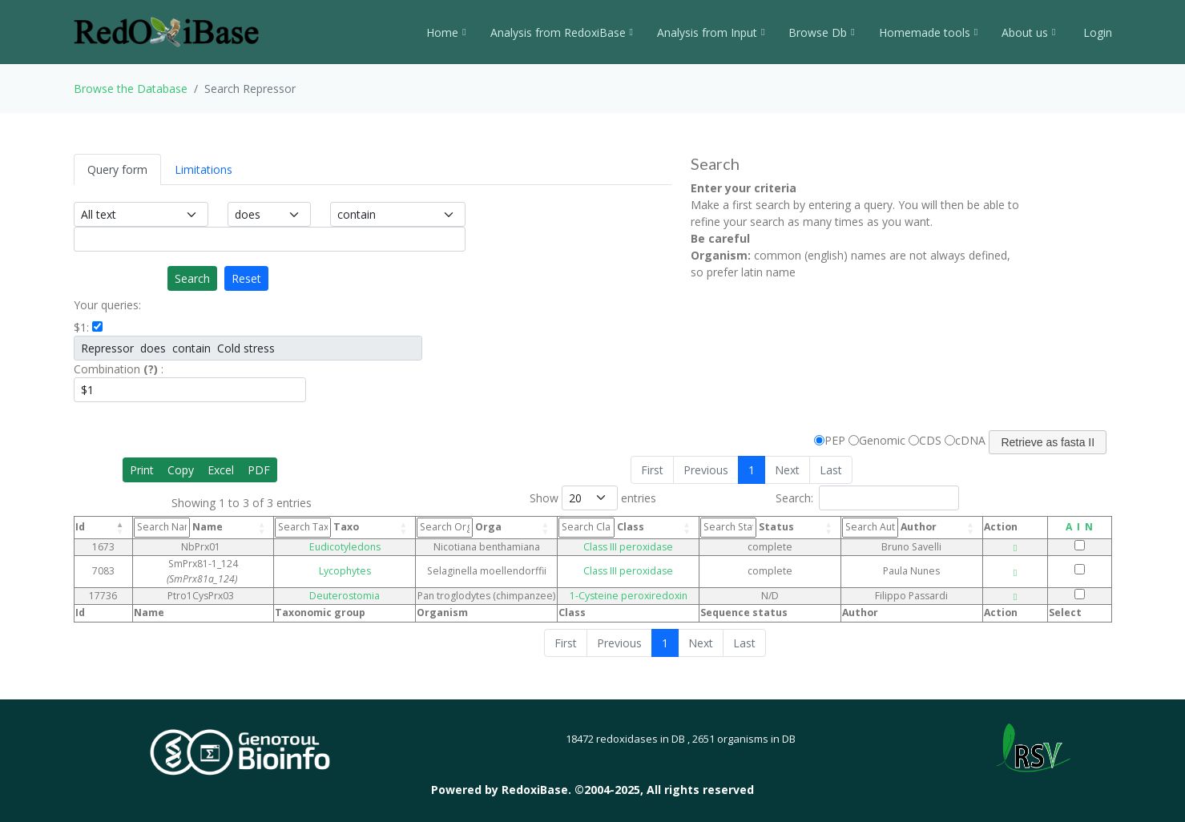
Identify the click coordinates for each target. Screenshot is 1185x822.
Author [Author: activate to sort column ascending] (902, 527)
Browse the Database (130, 88)
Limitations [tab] (203, 169)
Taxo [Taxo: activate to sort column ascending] (346, 527)
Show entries (593, 498)
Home (446, 32)
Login (1096, 32)
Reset (246, 278)
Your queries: (107, 304)
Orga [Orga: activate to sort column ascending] (468, 527)
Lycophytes (364, 563)
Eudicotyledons (364, 547)
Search (192, 278)
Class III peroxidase (653, 547)
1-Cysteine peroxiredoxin (652, 581)
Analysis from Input (710, 32)
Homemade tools (928, 32)
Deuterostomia (363, 581)
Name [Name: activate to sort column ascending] (181, 527)
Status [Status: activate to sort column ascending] (769, 527)
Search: (867, 498)
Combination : (118, 369)
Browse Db (821, 32)
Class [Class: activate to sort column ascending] (628, 527)
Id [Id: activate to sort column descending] (80, 527)
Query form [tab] (117, 169)
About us (1028, 32)
